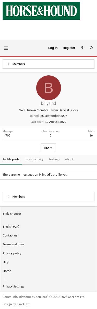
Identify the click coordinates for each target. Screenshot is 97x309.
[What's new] (82, 48)
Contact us (10, 235)
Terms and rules (13, 244)
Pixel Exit (24, 304)
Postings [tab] (54, 159)
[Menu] (6, 48)
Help (6, 262)
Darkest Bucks (68, 110)
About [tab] (69, 159)
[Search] (91, 48)
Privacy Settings (13, 286)
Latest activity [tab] (34, 159)
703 (8, 135)
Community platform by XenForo (44, 297)
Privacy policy (12, 253)
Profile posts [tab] (11, 159)
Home (7, 271)
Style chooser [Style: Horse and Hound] (12, 213)
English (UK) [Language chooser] (11, 226)
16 (91, 135)
